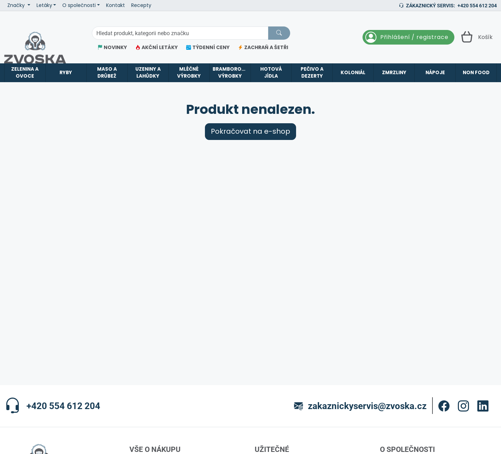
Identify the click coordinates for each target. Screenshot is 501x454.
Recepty (141, 5)
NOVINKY (112, 47)
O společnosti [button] (79, 5)
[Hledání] (180, 33)
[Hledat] (279, 33)
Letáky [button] (44, 5)
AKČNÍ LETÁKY (156, 47)
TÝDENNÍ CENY (208, 47)
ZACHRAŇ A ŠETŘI (263, 47)
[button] (444, 406)
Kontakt (115, 5)
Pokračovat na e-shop (250, 131)
